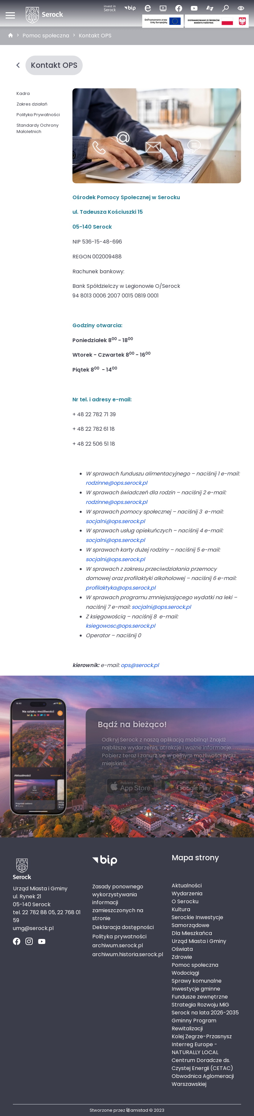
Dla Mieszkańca (192, 933)
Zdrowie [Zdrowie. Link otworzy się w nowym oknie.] (182, 957)
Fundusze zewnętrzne (200, 997)
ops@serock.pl (140, 665)
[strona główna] (10, 36)
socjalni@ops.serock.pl (115, 521)
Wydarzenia (187, 893)
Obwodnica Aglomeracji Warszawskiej (203, 1080)
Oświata (182, 949)
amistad (137, 1110)
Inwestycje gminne (196, 989)
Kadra (23, 93)
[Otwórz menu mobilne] (10, 15)
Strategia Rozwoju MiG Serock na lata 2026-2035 (205, 1008)
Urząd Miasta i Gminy (199, 941)
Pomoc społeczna (45, 35)
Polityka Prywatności (38, 114)
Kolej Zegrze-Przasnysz (202, 1036)
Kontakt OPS (95, 35)
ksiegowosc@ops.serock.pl (120, 626)
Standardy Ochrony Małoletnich (38, 128)
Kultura (181, 909)
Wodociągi (185, 973)
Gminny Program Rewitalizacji (194, 1024)
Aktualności (187, 885)
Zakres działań (32, 104)
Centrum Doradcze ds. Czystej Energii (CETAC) (202, 1064)
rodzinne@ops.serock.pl (116, 483)
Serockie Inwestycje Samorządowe (197, 921)
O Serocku (185, 901)
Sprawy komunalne (197, 981)
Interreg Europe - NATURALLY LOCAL (195, 1048)
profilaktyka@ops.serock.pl (120, 588)
